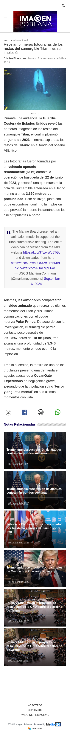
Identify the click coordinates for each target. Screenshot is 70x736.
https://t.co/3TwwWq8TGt (41, 252)
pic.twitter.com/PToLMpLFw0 (35, 268)
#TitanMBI (52, 263)
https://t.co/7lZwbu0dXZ (28, 263)
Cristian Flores (12, 58)
